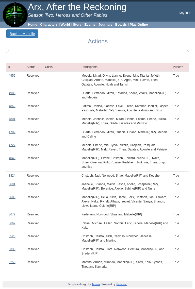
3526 (12, 236)
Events (90, 24)
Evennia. (122, 284)
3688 (12, 197)
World (65, 24)
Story (77, 24)
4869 (12, 106)
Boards (121, 24)
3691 (12, 184)
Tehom (96, 284)
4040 (12, 158)
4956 (12, 75)
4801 (12, 119)
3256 (12, 262)
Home (32, 24)
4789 (12, 132)
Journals (105, 24)
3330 (12, 249)
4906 (12, 93)
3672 (12, 214)
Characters (49, 24)
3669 (12, 223)
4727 (12, 145)
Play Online (139, 24)
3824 (12, 175)
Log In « (185, 12)
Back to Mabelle (22, 34)
